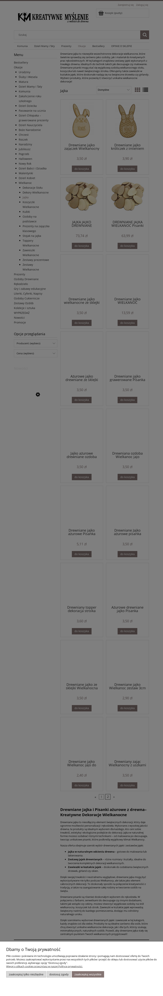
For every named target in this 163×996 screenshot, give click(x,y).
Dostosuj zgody (59, 974)
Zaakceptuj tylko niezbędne (26, 974)
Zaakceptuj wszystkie (88, 974)
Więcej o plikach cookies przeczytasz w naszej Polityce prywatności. (44, 966)
